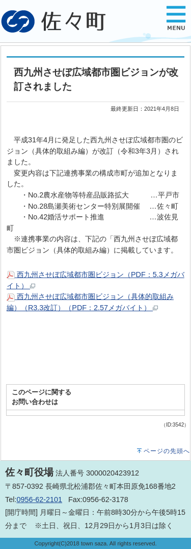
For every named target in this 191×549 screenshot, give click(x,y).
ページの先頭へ (167, 451)
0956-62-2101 (39, 499)
